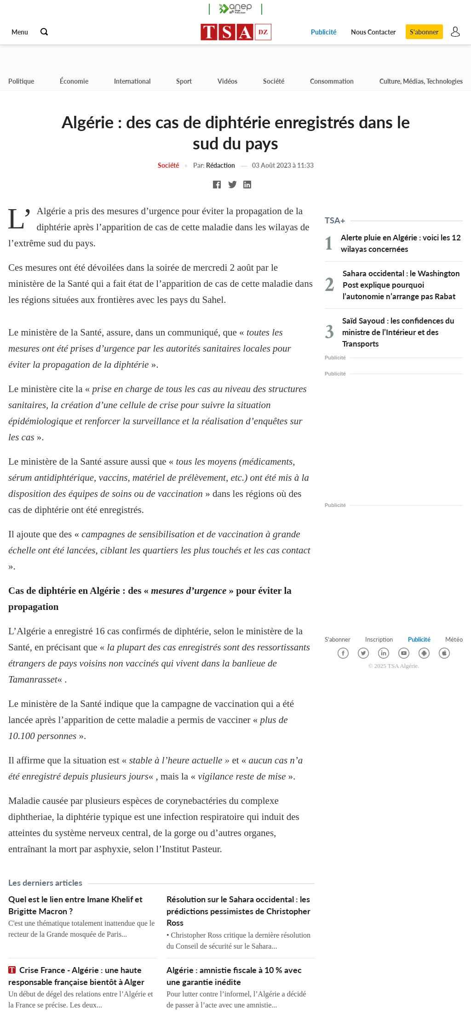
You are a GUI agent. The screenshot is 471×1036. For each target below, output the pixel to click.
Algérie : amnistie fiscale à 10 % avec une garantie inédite (234, 976)
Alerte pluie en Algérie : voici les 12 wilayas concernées (401, 243)
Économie (74, 81)
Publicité (322, 32)
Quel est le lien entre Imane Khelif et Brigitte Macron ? (75, 905)
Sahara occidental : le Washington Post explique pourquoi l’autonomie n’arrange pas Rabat (401, 284)
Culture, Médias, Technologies (421, 81)
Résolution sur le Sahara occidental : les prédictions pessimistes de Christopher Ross (238, 911)
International (132, 81)
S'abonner (423, 32)
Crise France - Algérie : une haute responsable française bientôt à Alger (76, 976)
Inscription (379, 639)
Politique (21, 81)
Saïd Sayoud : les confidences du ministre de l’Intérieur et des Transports (398, 332)
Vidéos (227, 81)
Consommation (332, 81)
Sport (184, 81)
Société (273, 81)
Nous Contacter (372, 32)
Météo (454, 639)
